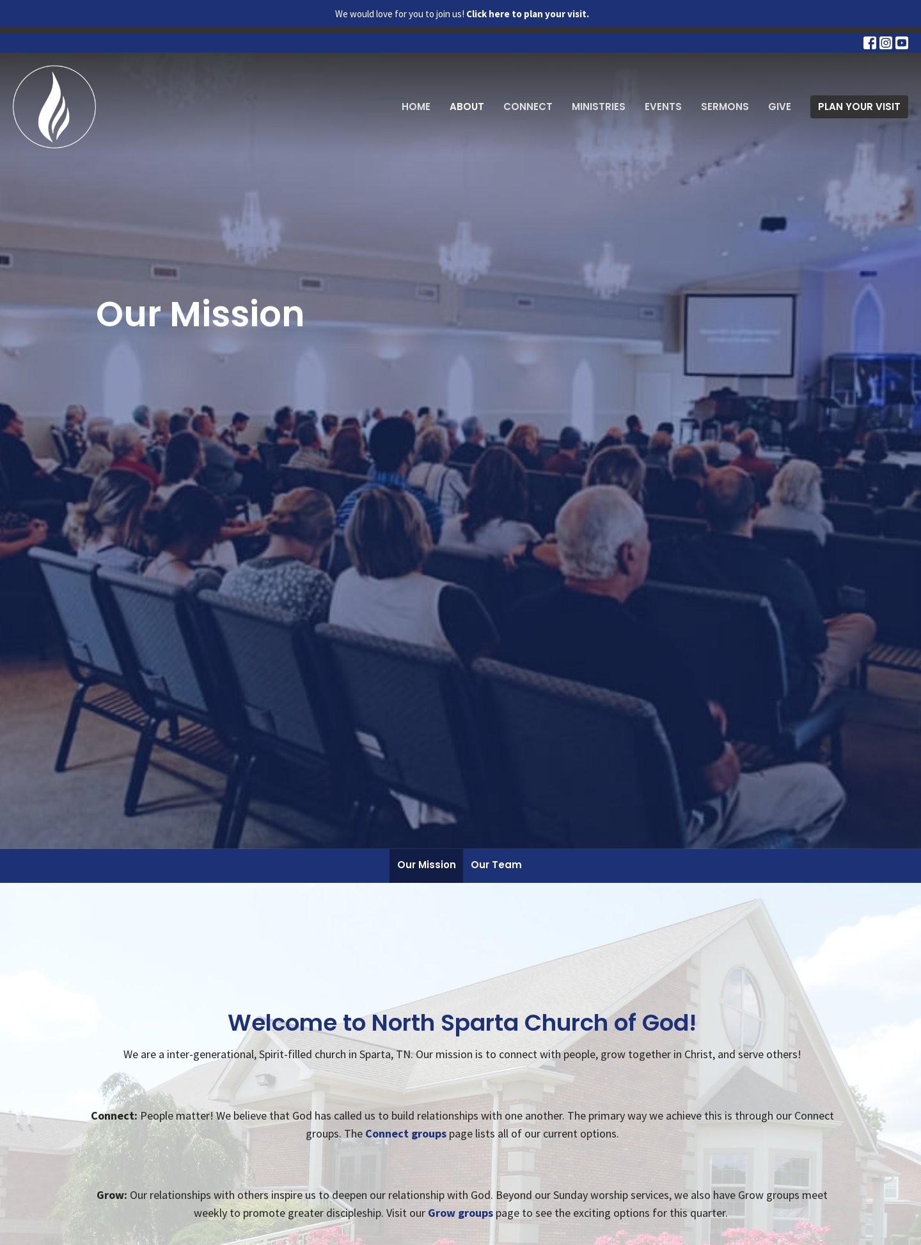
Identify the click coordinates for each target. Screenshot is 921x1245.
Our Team (496, 864)
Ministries (599, 106)
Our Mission (426, 864)
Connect (528, 106)
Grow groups (460, 1212)
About (467, 106)
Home (416, 106)
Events (663, 106)
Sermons (725, 106)
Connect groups (405, 1133)
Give (779, 106)
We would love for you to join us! (462, 14)
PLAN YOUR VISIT (859, 106)
